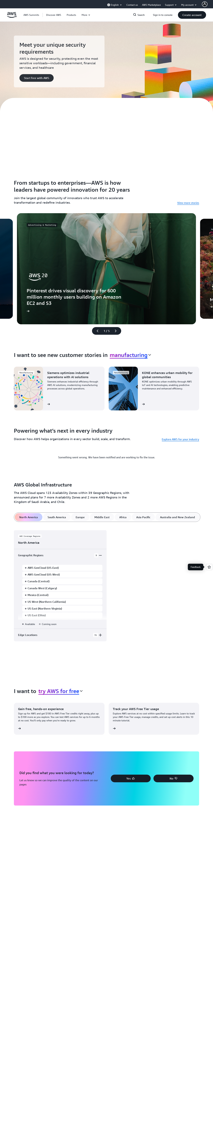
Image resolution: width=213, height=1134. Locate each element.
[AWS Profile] (204, 4)
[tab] (28, 517)
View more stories (188, 203)
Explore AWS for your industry (180, 439)
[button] (53, 15)
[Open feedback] (209, 567)
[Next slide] (117, 331)
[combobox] (130, 354)
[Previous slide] (96, 331)
